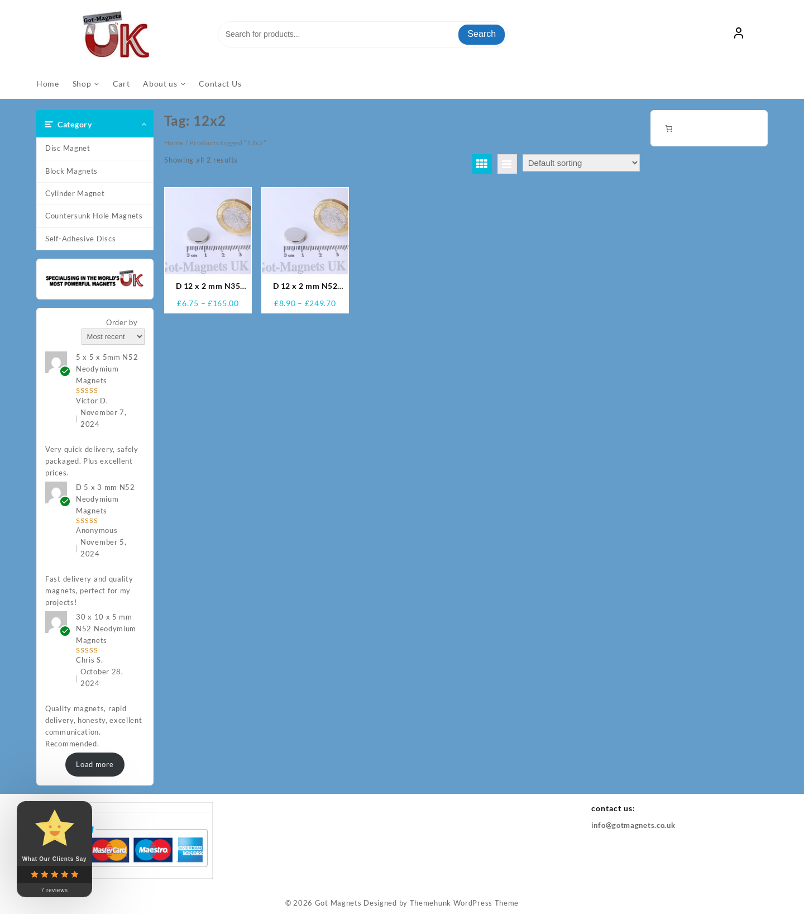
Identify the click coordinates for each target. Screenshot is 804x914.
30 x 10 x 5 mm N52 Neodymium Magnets (106, 628)
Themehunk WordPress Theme (464, 902)
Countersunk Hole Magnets (94, 215)
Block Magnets (71, 170)
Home (174, 143)
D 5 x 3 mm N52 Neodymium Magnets (105, 499)
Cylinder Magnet (75, 193)
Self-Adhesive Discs (80, 238)
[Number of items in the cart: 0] (668, 128)
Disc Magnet (67, 148)
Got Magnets (338, 902)
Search (481, 34)
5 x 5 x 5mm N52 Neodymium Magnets (107, 369)
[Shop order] (581, 163)
